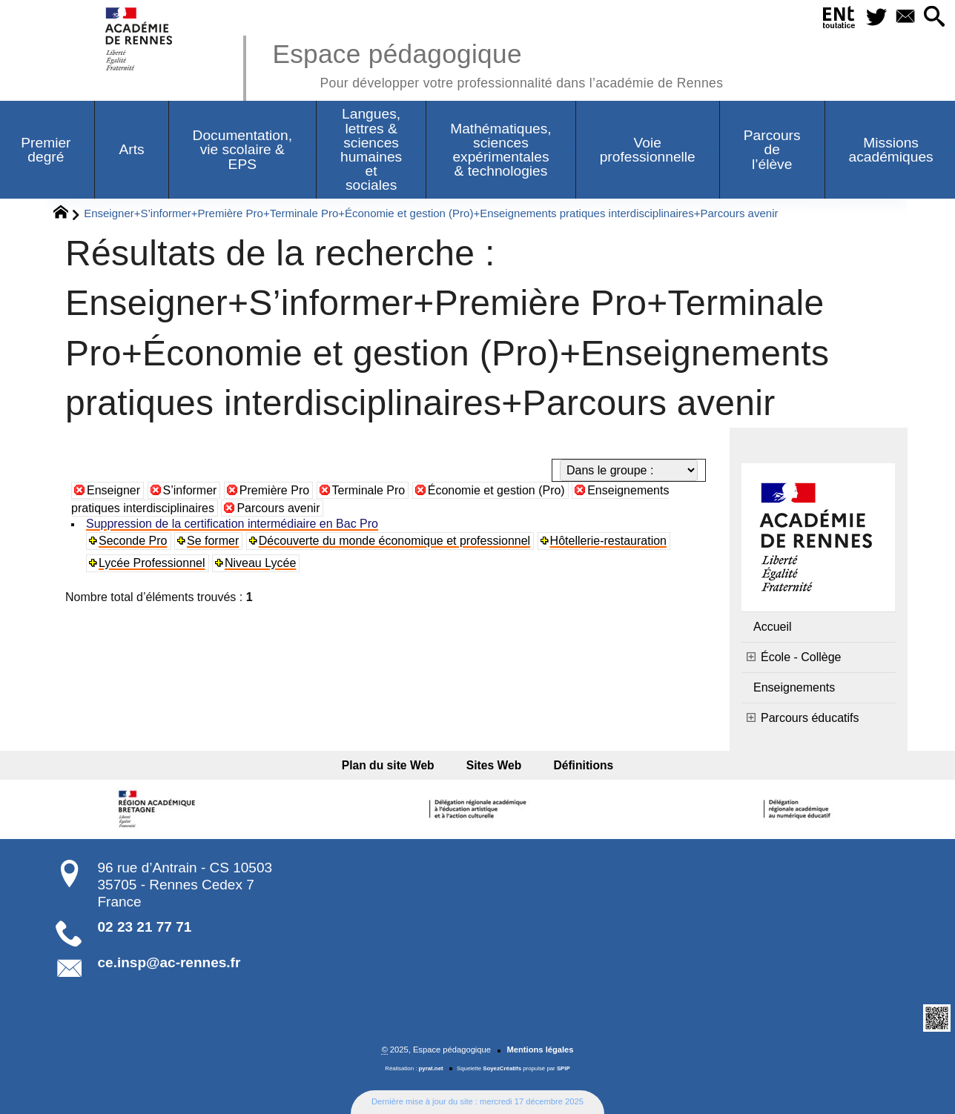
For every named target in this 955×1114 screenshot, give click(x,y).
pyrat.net (431, 1068)
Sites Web (494, 765)
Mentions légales (539, 1049)
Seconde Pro (133, 540)
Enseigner (113, 490)
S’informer (190, 490)
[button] (934, 17)
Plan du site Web (393, 765)
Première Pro (274, 490)
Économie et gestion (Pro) (496, 490)
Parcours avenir (278, 508)
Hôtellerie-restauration (608, 540)
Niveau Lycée (260, 563)
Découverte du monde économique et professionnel (394, 540)
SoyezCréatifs (502, 1068)
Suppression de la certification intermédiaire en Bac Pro (232, 523)
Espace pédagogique (497, 63)
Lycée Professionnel (152, 563)
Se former (213, 540)
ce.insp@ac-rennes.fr (169, 962)
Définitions (578, 765)
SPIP (563, 1068)
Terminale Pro (369, 490)
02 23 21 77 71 (145, 927)
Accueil (772, 626)
